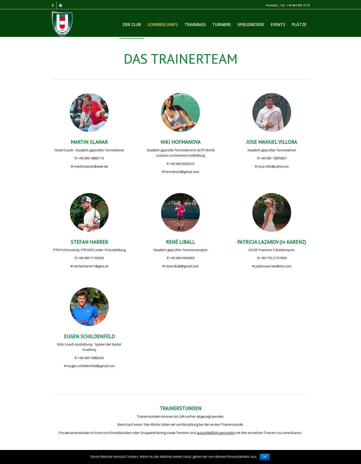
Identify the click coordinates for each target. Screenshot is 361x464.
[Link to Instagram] (60, 5)
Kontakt (271, 5)
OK (264, 457)
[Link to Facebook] (52, 5)
